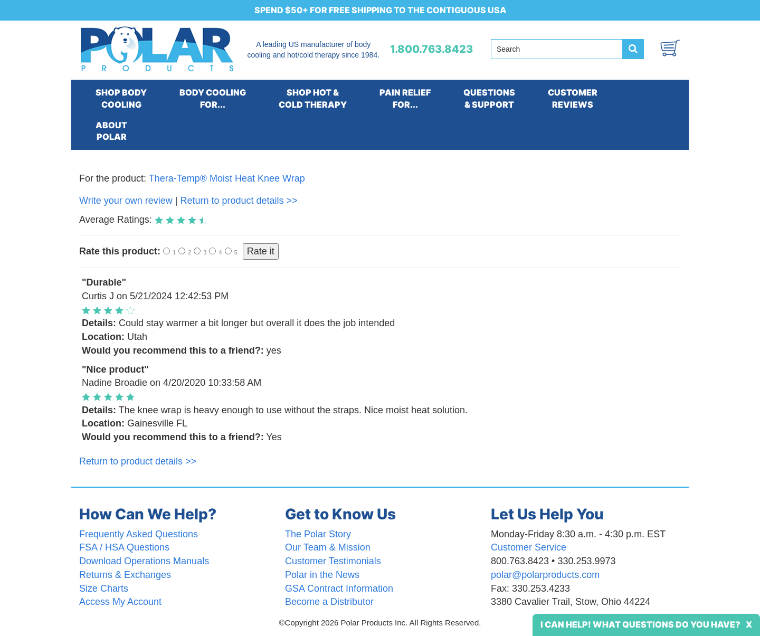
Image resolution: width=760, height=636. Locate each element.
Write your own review (126, 200)
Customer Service (528, 547)
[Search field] (557, 49)
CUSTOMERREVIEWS (572, 98)
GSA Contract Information (339, 588)
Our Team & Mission (327, 547)
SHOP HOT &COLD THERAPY (313, 98)
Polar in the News (322, 574)
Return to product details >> (238, 200)
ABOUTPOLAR (111, 131)
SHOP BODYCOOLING (121, 98)
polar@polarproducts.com (545, 574)
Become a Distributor (329, 601)
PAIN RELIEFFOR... (405, 98)
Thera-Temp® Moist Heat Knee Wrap (227, 178)
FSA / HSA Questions (124, 547)
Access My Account (120, 601)
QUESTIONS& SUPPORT (489, 98)
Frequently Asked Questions (138, 534)
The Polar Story (318, 534)
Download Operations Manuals (144, 561)
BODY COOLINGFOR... (212, 98)
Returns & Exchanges (125, 574)
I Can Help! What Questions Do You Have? (640, 624)
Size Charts (103, 588)
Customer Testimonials (333, 561)
